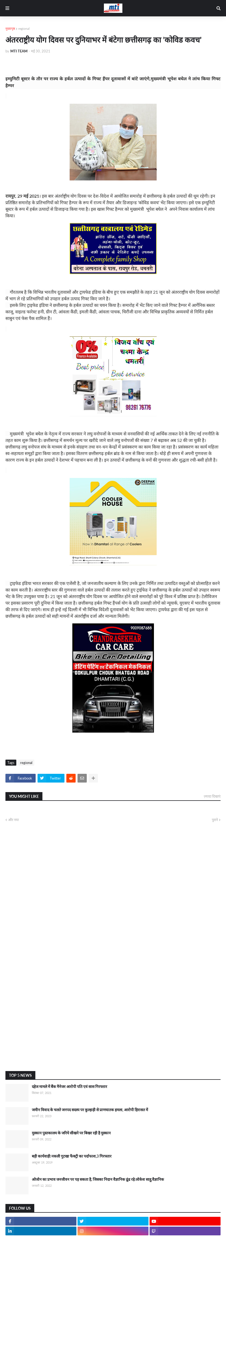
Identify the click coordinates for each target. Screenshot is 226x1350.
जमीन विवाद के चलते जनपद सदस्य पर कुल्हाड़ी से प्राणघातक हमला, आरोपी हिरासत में (90, 1109)
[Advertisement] (113, 1023)
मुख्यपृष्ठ (10, 28)
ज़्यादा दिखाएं (212, 796)
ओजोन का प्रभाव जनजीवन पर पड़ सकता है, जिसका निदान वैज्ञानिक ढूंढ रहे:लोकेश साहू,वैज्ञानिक (98, 1179)
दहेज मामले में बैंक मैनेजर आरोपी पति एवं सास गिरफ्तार (69, 1086)
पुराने (215, 819)
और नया (13, 819)
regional (24, 28)
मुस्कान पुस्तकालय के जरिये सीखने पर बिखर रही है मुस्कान (71, 1133)
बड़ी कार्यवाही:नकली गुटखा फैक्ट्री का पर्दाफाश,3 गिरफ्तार (72, 1156)
